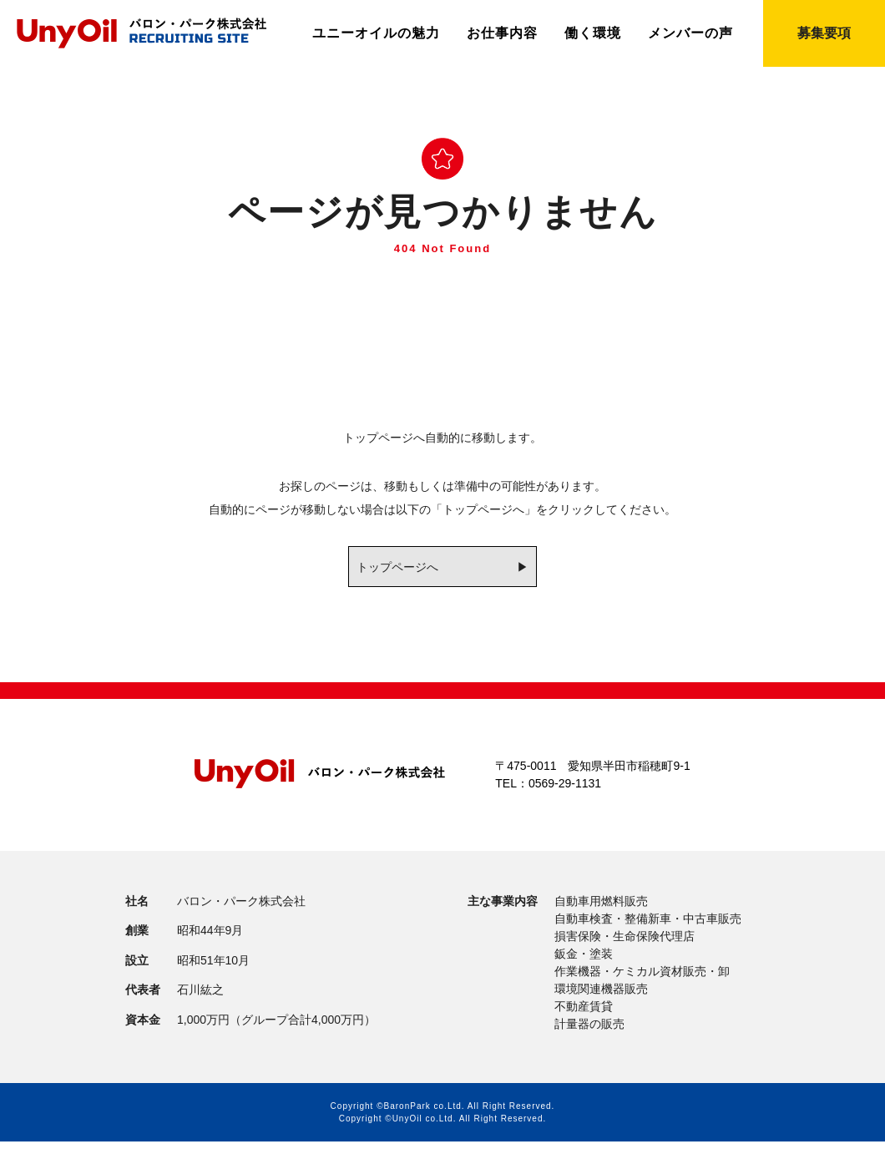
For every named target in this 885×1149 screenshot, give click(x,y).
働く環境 (592, 33)
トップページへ (392, 567)
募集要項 (824, 33)
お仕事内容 (502, 33)
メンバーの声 (690, 33)
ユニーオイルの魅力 (376, 33)
